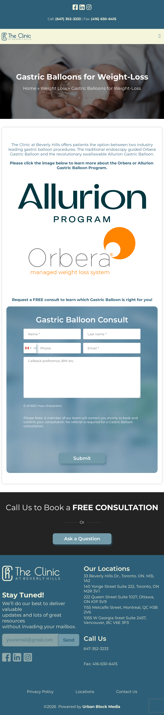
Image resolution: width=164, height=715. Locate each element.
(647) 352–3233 (68, 19)
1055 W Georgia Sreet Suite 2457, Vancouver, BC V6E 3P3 (115, 620)
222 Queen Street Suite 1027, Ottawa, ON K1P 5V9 (119, 599)
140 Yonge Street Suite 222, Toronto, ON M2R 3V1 (121, 589)
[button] (159, 36)
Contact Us (126, 691)
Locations (85, 691)
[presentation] (55, 439)
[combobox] (30, 348)
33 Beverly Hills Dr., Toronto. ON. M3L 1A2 (119, 578)
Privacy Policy (40, 691)
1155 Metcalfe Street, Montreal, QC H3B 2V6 (121, 610)
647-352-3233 (96, 648)
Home (29, 88)
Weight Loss (54, 88)
